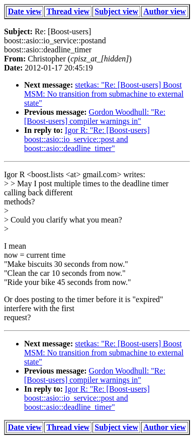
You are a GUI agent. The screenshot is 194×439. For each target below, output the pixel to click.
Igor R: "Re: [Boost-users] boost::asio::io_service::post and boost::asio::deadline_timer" (87, 139)
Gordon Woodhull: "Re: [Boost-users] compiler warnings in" (94, 116)
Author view (164, 11)
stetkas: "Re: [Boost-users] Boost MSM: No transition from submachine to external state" (103, 94)
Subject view (116, 11)
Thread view (68, 11)
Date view (25, 11)
